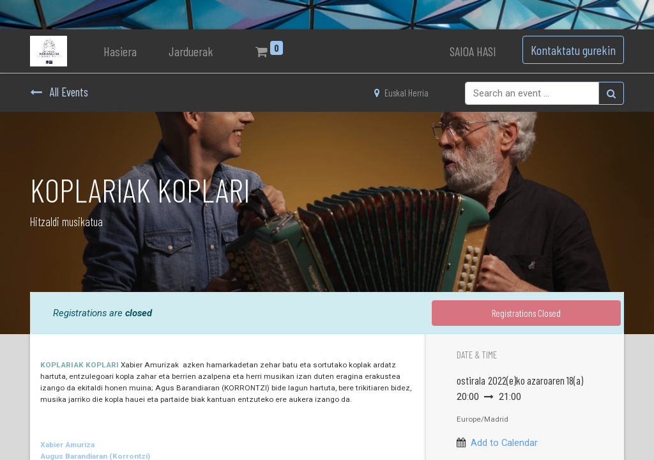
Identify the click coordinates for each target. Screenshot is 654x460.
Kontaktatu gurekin (573, 49)
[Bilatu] (611, 93)
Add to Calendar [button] (504, 442)
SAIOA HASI (473, 51)
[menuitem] (120, 51)
